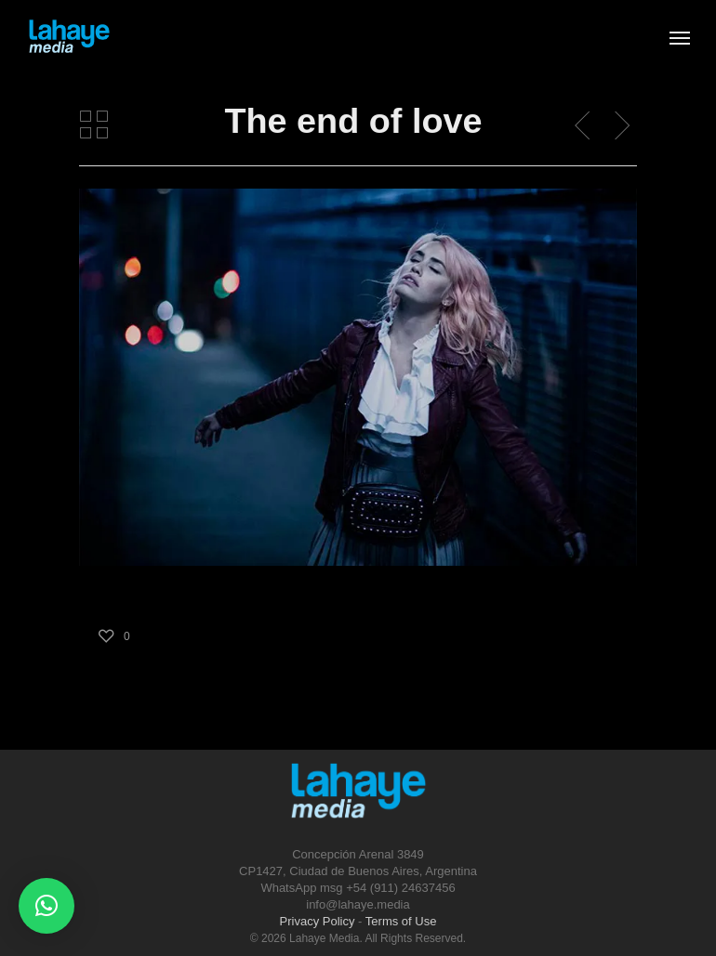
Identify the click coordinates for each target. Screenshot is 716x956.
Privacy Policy (317, 921)
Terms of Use (401, 921)
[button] (46, 906)
